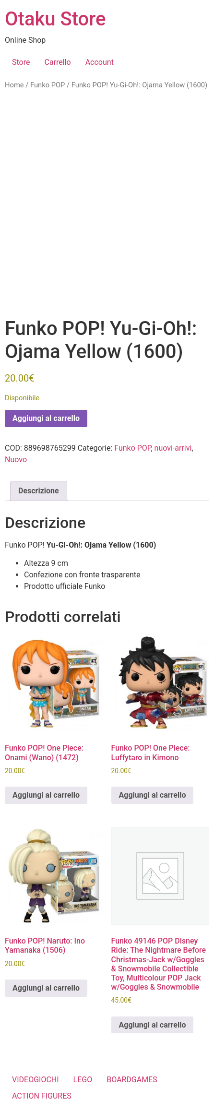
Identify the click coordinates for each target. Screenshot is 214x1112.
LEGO (83, 1079)
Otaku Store (55, 19)
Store (21, 62)
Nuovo (16, 459)
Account (99, 62)
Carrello (57, 62)
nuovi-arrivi (173, 448)
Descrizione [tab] (38, 490)
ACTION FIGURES (41, 1095)
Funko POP (47, 85)
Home (14, 85)
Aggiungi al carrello (46, 418)
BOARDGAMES (132, 1079)
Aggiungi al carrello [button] (46, 795)
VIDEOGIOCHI (35, 1079)
